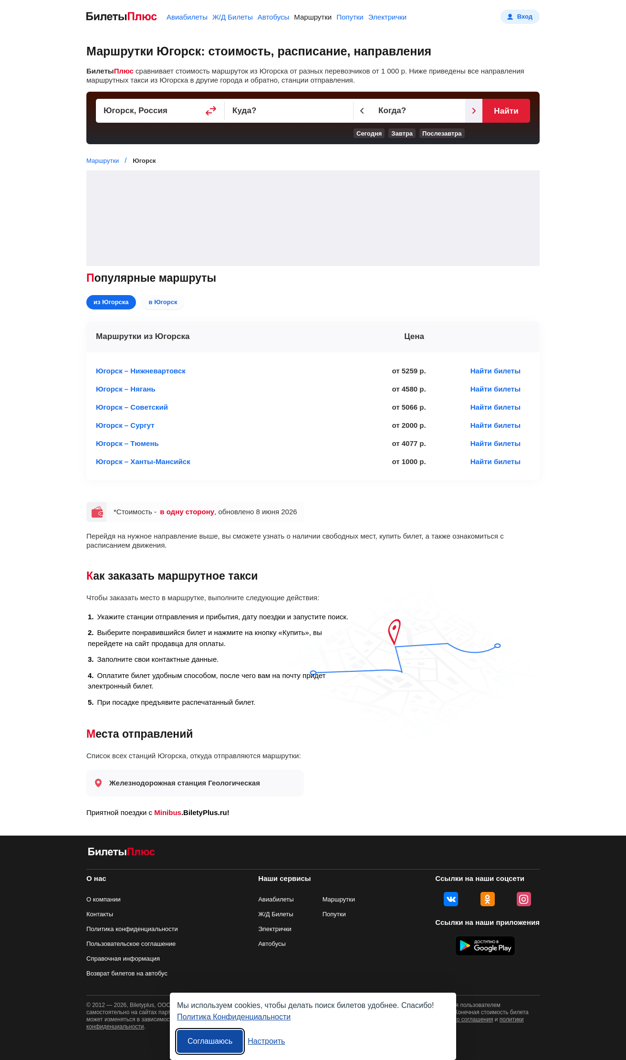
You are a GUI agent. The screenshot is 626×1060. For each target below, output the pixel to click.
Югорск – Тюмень (127, 443)
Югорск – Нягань (126, 389)
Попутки (350, 17)
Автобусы (274, 17)
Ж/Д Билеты (232, 17)
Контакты (99, 914)
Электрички (387, 17)
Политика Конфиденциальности (234, 1017)
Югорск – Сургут (125, 425)
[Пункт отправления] (160, 111)
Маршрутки (313, 17)
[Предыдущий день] (362, 111)
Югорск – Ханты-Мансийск (143, 461)
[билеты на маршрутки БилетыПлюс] (121, 853)
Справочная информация (123, 958)
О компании (103, 899)
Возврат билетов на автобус (126, 973)
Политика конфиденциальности (132, 929)
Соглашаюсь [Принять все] (210, 1041)
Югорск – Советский (132, 407)
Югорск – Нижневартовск (141, 371)
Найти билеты (495, 371)
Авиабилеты (187, 17)
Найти (506, 111)
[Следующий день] (473, 111)
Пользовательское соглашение (131, 943)
